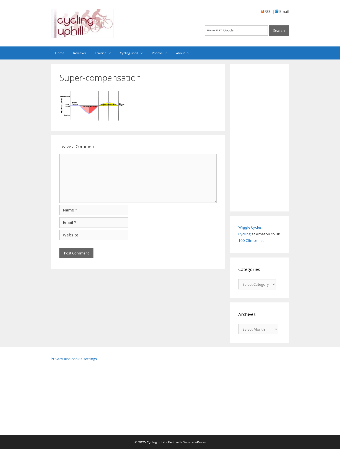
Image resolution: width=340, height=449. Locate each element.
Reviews (79, 53)
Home (59, 53)
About (185, 52)
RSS (266, 11)
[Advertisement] (259, 138)
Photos (162, 52)
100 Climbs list (251, 240)
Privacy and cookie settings (74, 358)
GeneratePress (194, 442)
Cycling (245, 233)
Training (105, 52)
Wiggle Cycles (250, 227)
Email (282, 11)
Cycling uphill (133, 52)
